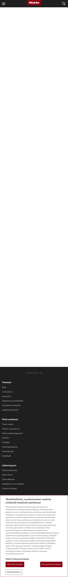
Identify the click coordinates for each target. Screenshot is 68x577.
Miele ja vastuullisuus (11, 429)
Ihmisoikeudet (7, 451)
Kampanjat (6, 396)
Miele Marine (7, 475)
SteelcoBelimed (8, 479)
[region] (34, 536)
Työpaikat (6, 442)
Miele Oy (9, 559)
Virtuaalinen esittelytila (11, 405)
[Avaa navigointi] (3, 3)
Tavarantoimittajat (9, 488)
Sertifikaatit (6, 456)
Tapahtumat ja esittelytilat (12, 401)
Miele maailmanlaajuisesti (12, 433)
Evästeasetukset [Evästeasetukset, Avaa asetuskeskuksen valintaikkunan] (14, 572)
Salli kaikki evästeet (15, 564)
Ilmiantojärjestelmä (9, 447)
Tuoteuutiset (7, 392)
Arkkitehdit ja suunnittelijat (13, 484)
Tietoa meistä (7, 424)
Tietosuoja (17, 559)
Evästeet (25, 559)
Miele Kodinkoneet (9, 470)
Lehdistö (5, 438)
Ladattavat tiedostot (10, 410)
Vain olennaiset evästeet (51, 564)
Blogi (4, 387)
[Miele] (34, 2)
